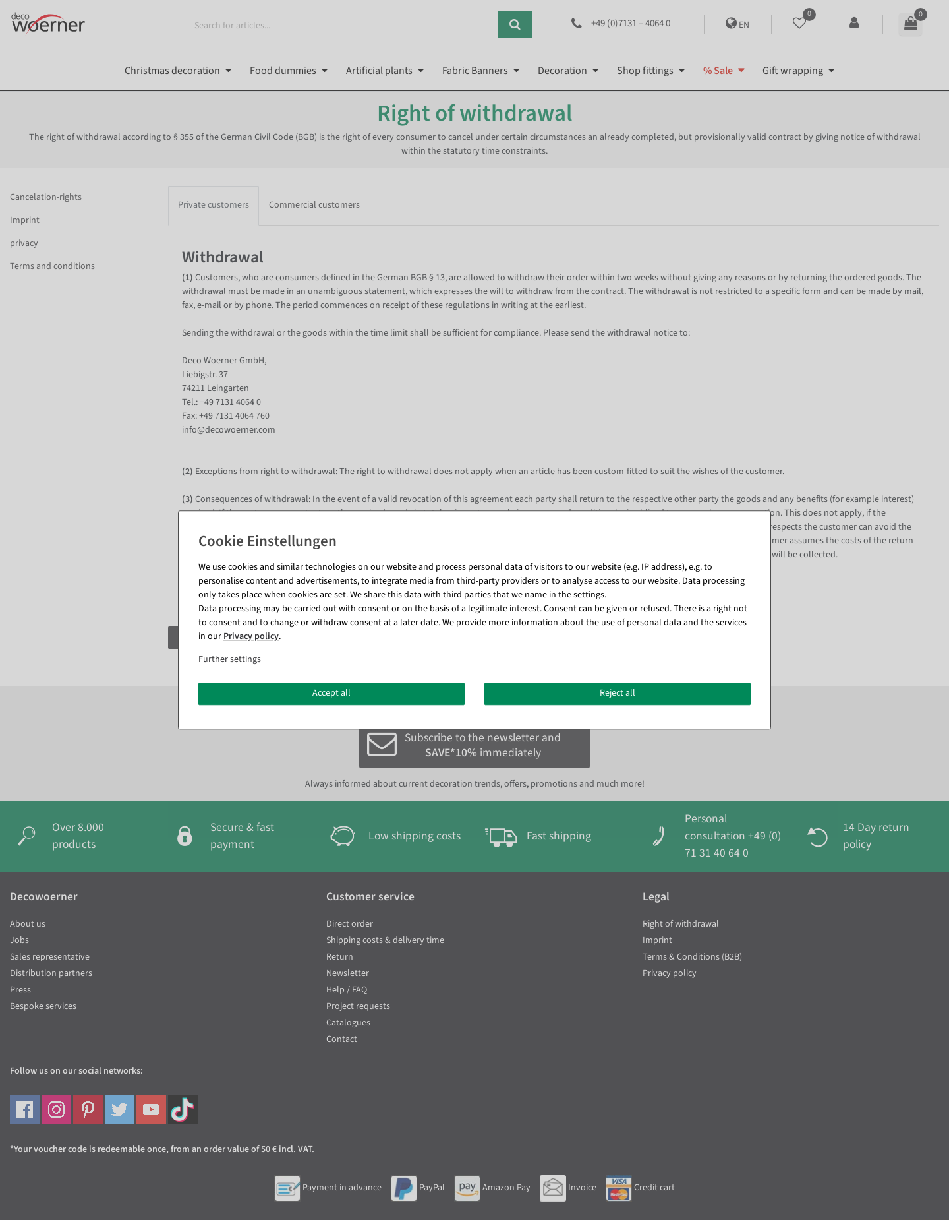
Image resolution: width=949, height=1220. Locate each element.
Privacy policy (251, 636)
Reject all (617, 693)
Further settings (229, 659)
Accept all (331, 693)
